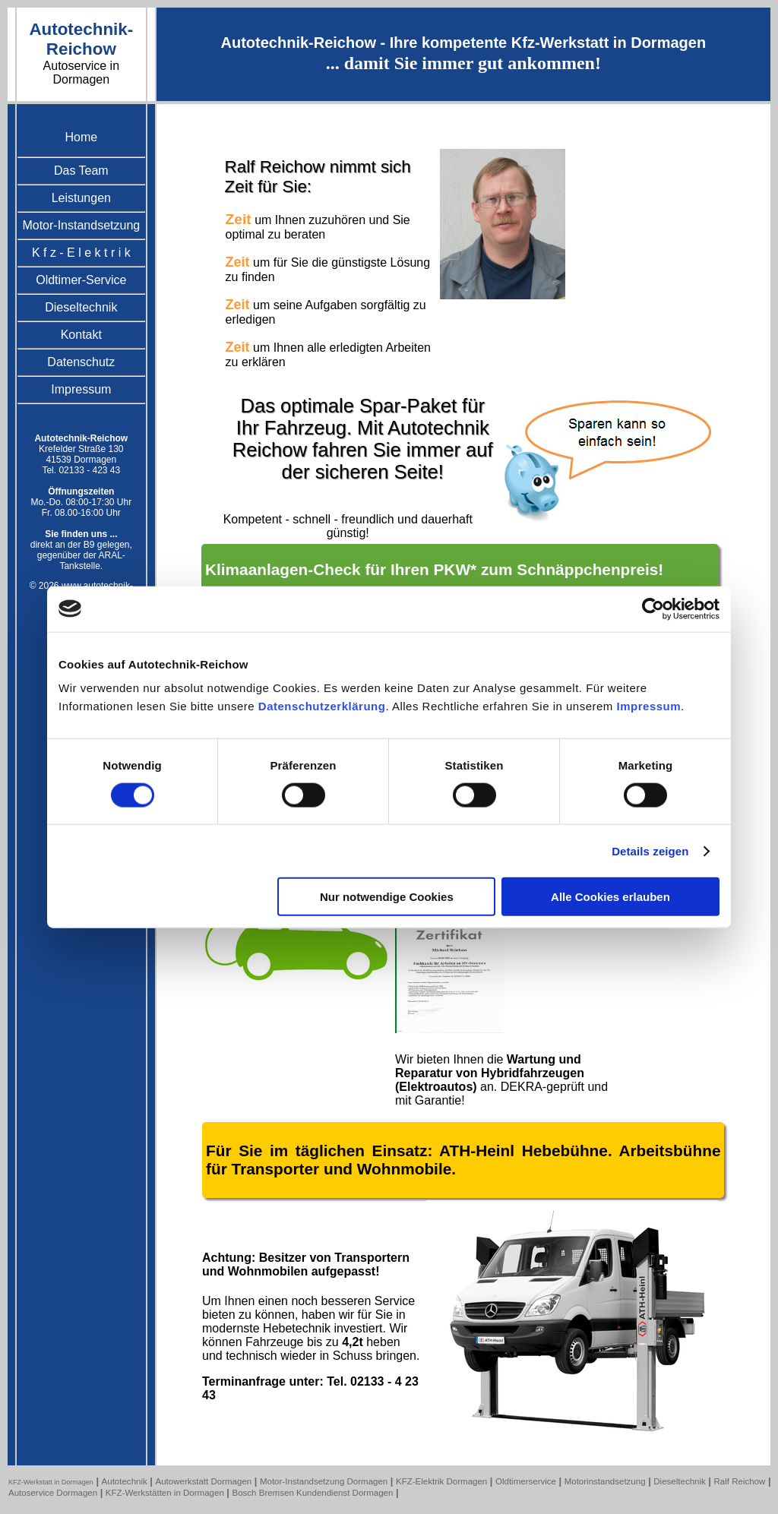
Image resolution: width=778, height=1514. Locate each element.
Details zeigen (650, 850)
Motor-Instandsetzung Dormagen (323, 1481)
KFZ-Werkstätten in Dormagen (165, 1492)
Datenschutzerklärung (322, 706)
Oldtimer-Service (81, 279)
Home (81, 137)
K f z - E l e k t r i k (81, 252)
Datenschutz (81, 362)
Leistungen (81, 197)
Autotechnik (124, 1481)
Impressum (649, 706)
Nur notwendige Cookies (387, 896)
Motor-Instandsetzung (81, 225)
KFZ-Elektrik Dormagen (441, 1481)
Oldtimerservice (525, 1481)
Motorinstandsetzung (605, 1481)
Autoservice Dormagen (52, 1492)
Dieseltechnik (81, 307)
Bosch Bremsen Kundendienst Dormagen (313, 1492)
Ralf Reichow (739, 1481)
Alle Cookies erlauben (610, 896)
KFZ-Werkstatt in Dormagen (50, 1482)
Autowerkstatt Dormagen (203, 1481)
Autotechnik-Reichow (81, 39)
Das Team (81, 170)
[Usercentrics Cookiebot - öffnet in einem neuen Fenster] (653, 608)
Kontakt (81, 334)
